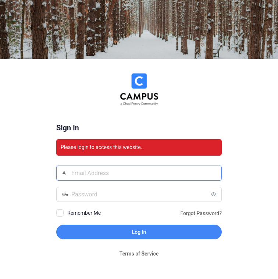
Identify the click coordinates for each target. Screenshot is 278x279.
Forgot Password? (201, 213)
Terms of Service (139, 254)
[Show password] (214, 194)
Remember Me (84, 213)
